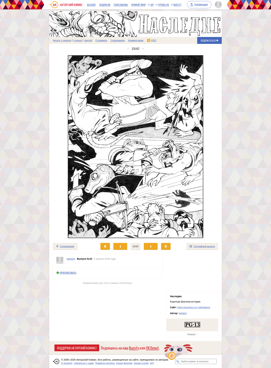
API (151, 5)
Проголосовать (68, 273)
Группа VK (163, 5)
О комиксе (101, 40)
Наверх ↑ (192, 334)
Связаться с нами (84, 363)
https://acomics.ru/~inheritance (193, 307)
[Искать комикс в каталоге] (177, 361)
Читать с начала (62, 40)
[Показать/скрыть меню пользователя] (218, 4)
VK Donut (152, 347)
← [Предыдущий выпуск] (128, 48)
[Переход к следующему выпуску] (135, 146)
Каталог (91, 5)
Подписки (104, 5)
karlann (183, 313)
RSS (153, 40)
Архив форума (124, 363)
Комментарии (135, 40)
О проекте (66, 363)
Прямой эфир (138, 5)
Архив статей (141, 363)
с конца (77, 40)
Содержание (118, 40)
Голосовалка (121, 5)
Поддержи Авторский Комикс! (77, 348)
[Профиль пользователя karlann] (59, 260)
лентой (88, 40)
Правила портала (105, 363)
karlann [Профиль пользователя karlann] (71, 258)
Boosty (177, 5)
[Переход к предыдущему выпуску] (70, 146)
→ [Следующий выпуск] (142, 48)
